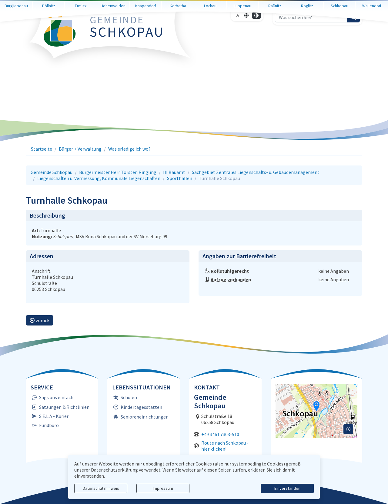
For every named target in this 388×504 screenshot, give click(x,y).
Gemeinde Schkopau (51, 172)
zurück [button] (39, 320)
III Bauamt (174, 172)
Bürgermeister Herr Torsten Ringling (117, 172)
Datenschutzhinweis (101, 488)
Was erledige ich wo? (129, 149)
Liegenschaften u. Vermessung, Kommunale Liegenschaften (98, 178)
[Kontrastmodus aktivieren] (256, 19)
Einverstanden (287, 488)
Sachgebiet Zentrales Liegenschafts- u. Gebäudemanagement (255, 172)
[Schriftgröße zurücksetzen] (237, 19)
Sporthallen (179, 178)
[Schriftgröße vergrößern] (246, 19)
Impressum (163, 488)
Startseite (41, 149)
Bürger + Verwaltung (80, 149)
